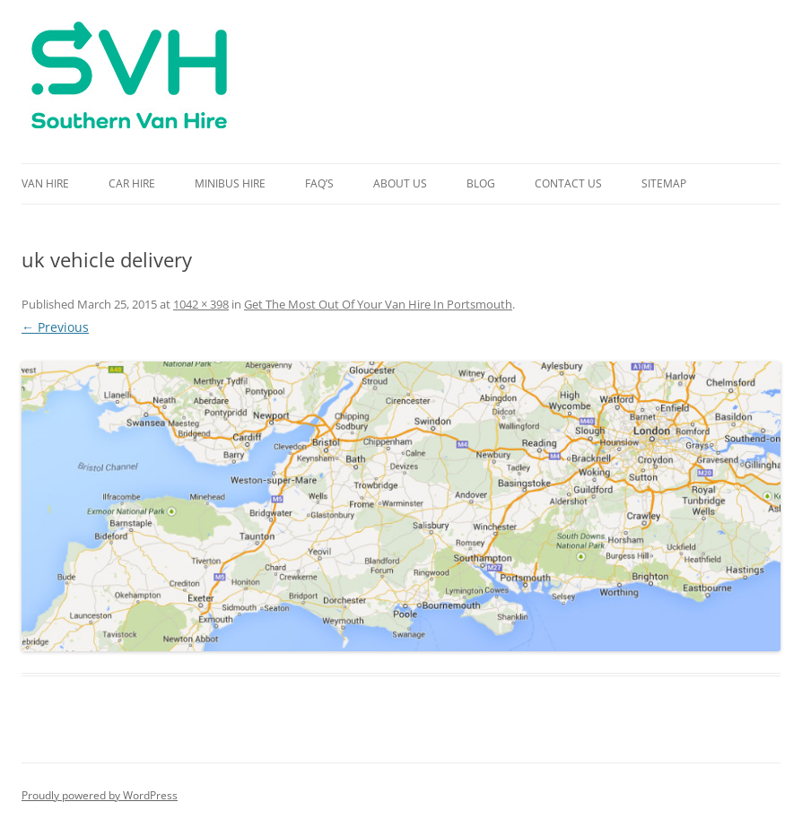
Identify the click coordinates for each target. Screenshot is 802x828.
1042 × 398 (201, 304)
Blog (480, 183)
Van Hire (45, 183)
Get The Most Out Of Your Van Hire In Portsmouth (378, 304)
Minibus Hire (230, 183)
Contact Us (568, 183)
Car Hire (132, 183)
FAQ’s (319, 183)
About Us (400, 183)
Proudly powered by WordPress (100, 795)
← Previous (55, 327)
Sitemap (663, 183)
